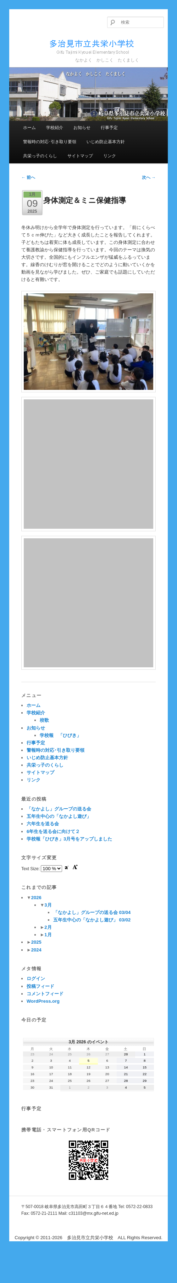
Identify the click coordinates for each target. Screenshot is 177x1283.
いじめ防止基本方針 (106, 141)
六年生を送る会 (43, 823)
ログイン (36, 978)
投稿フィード (40, 986)
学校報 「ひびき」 (60, 735)
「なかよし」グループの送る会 (59, 809)
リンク (109, 155)
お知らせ (81, 127)
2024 (36, 950)
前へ (28, 177)
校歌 (44, 720)
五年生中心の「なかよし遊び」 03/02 (92, 919)
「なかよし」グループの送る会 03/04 (92, 912)
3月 (47, 905)
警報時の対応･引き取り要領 (49, 141)
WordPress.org (43, 1001)
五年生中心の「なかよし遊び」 (59, 816)
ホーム (29, 127)
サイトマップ (80, 155)
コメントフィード (45, 993)
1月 (47, 934)
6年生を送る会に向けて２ (53, 831)
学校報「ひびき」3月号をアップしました (69, 839)
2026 (36, 897)
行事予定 (109, 127)
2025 (36, 942)
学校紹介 (54, 127)
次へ (149, 177)
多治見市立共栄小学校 (78, 46)
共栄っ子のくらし (40, 155)
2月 (47, 927)
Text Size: (31, 868)
